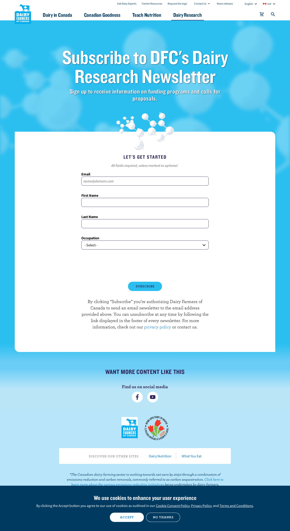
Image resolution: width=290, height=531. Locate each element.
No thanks (163, 517)
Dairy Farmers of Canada (23, 14)
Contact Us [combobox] (200, 3)
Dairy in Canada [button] (57, 15)
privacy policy (157, 326)
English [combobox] (249, 3)
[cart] (261, 15)
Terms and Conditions (236, 505)
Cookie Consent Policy (172, 505)
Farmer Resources (152, 3)
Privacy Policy (201, 505)
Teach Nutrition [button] (146, 15)
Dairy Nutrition (160, 456)
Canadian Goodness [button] (102, 15)
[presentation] (145, 265)
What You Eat (191, 456)
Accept (127, 517)
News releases (225, 3)
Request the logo (177, 3)
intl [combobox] (269, 3)
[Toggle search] (273, 15)
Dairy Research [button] (187, 15)
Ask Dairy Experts (126, 3)
